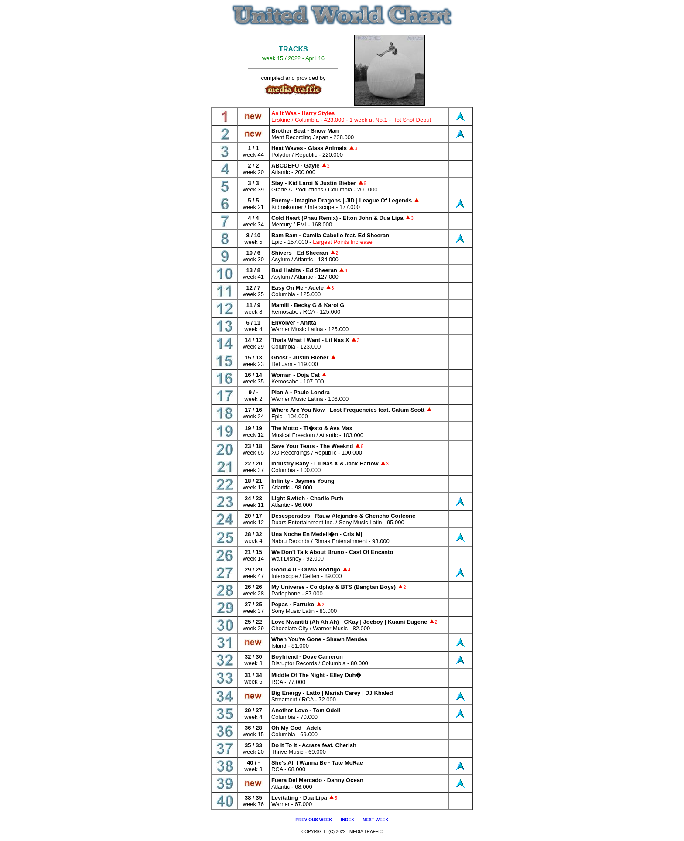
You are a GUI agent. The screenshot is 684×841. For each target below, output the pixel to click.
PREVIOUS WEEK (313, 819)
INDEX (347, 819)
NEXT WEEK (375, 819)
